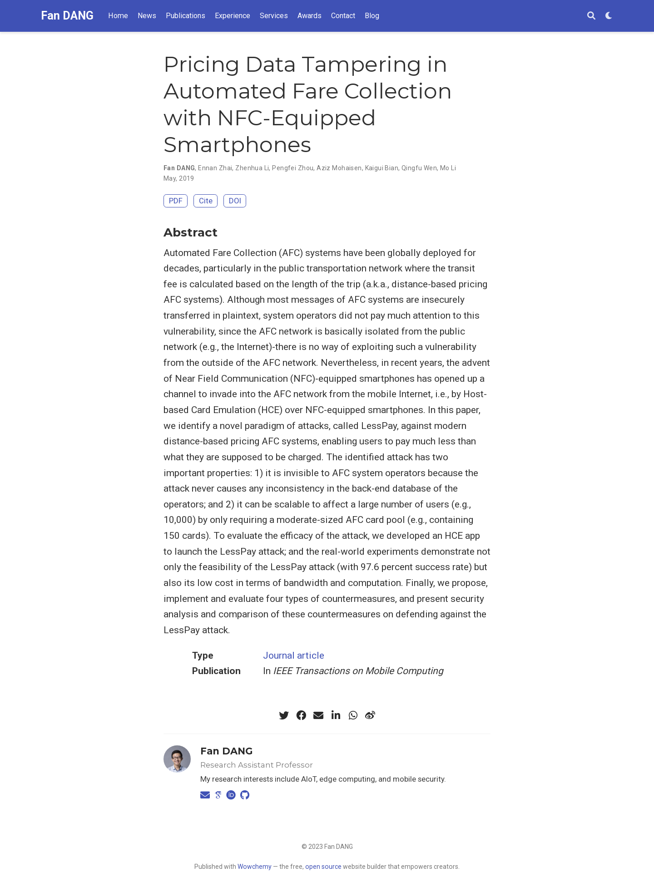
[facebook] (301, 715)
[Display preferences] (609, 16)
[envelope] (318, 715)
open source (323, 866)
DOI (235, 200)
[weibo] (370, 715)
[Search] (591, 16)
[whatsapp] (353, 715)
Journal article (293, 655)
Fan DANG (67, 15)
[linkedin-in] (335, 715)
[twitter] (284, 715)
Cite (206, 200)
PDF (176, 200)
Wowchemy (255, 866)
